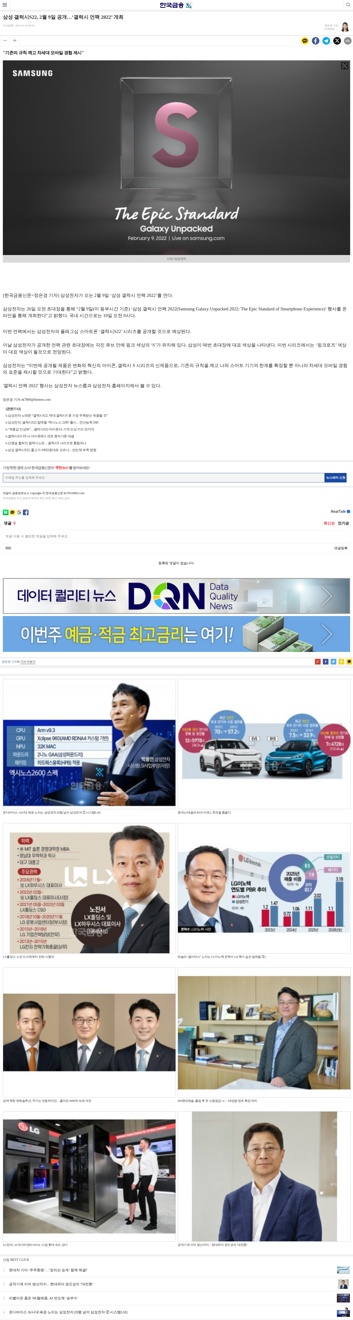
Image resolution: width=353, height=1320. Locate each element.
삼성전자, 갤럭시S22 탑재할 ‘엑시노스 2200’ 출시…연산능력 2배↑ (53, 422)
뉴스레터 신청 (336, 477)
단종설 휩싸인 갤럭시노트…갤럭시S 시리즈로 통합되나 (47, 443)
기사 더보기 (27, 661)
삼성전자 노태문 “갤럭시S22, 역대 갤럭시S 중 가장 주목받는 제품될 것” (58, 415)
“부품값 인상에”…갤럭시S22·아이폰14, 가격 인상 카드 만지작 (51, 429)
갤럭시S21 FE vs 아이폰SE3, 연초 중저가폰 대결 (41, 436)
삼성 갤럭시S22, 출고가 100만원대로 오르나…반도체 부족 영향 (52, 450)
